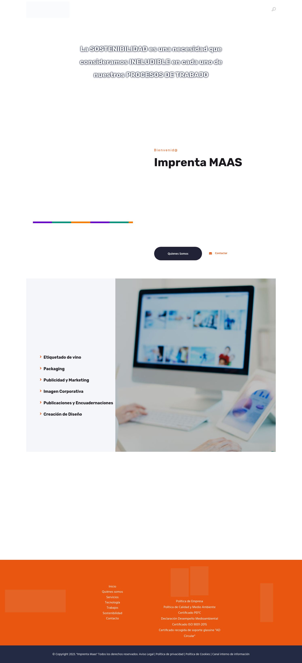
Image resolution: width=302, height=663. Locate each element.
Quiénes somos (112, 592)
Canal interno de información (230, 654)
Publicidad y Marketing (66, 380)
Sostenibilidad (112, 613)
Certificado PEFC (189, 613)
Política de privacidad (170, 654)
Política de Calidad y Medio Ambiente (190, 607)
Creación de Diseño (63, 414)
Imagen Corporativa (63, 391)
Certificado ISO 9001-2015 (189, 624)
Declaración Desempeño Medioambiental (189, 618)
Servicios (112, 597)
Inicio (112, 586)
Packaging (54, 368)
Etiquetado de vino (62, 357)
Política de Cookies (198, 654)
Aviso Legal (146, 654)
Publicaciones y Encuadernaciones (78, 402)
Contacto (112, 618)
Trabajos (112, 607)
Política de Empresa (189, 601)
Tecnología (112, 602)
